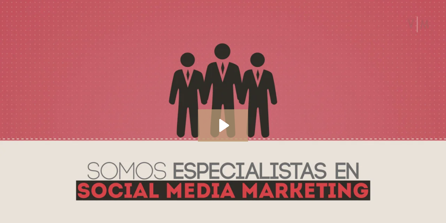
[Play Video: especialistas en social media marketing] (223, 125)
